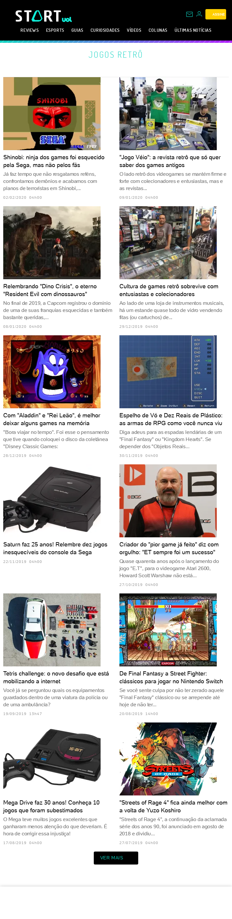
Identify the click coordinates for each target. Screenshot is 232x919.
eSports (55, 30)
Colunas (158, 30)
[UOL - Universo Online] (67, 19)
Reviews (29, 30)
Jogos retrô (116, 54)
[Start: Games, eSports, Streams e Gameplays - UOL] (39, 16)
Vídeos (134, 30)
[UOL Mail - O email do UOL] (189, 14)
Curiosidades (105, 30)
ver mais (116, 858)
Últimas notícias (193, 30)
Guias (77, 30)
